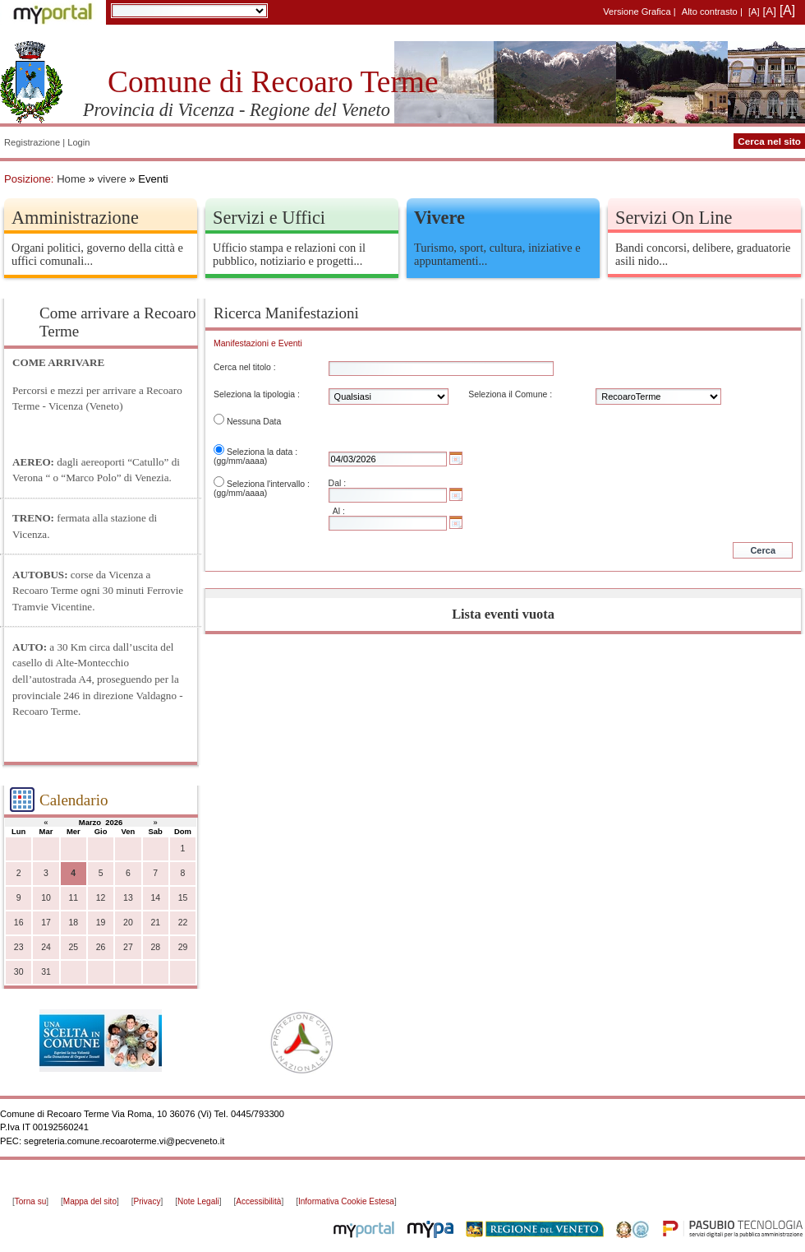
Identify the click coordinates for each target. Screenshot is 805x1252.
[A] (754, 11)
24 (46, 947)
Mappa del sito (90, 1201)
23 (19, 947)
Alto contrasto (710, 11)
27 (128, 947)
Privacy (147, 1201)
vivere (112, 179)
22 (183, 922)
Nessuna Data (254, 421)
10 (46, 897)
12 (101, 897)
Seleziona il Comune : (510, 394)
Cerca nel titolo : (245, 367)
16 (19, 922)
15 (183, 897)
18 (73, 922)
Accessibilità (258, 1201)
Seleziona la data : (262, 452)
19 (101, 922)
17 (46, 922)
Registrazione (32, 142)
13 (128, 897)
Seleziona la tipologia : (257, 394)
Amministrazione (75, 217)
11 (73, 897)
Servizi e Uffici (269, 217)
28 (155, 947)
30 (19, 971)
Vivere (439, 217)
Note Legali (198, 1201)
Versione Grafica (636, 11)
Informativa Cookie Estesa (346, 1201)
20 (128, 922)
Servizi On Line (673, 217)
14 (155, 897)
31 (46, 971)
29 (183, 947)
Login (78, 142)
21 (155, 922)
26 (101, 947)
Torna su (30, 1201)
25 (73, 947)
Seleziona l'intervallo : (268, 484)
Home (71, 179)
